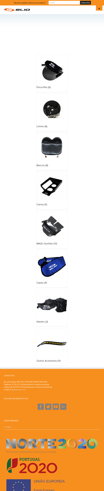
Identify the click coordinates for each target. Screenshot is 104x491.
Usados (8, 427)
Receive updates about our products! (30, 3)
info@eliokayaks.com (17, 390)
